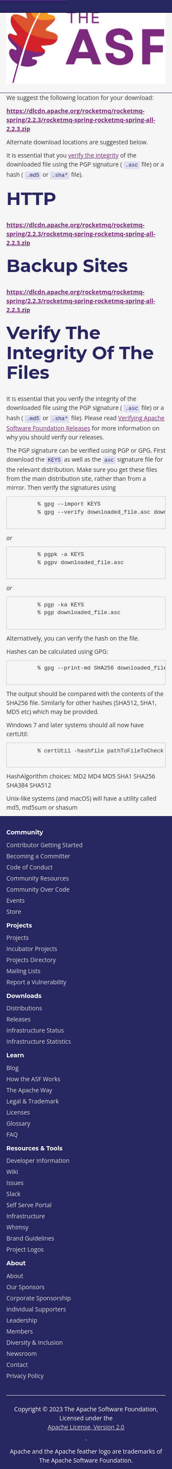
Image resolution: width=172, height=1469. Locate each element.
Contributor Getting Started (44, 845)
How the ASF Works (33, 1079)
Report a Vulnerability (36, 982)
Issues (14, 1183)
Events (15, 900)
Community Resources (37, 878)
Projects (17, 937)
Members (19, 1331)
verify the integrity (93, 155)
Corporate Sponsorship (38, 1298)
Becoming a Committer (38, 856)
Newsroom (21, 1353)
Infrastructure (25, 1216)
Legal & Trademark (32, 1101)
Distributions (24, 1008)
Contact (17, 1365)
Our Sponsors (25, 1287)
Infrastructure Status (35, 1030)
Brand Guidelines (30, 1238)
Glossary (18, 1123)
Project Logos (25, 1249)
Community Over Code (37, 889)
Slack (13, 1194)
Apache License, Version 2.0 (86, 1427)
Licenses (18, 1112)
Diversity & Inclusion (34, 1342)
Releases (18, 1019)
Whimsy (17, 1227)
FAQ (12, 1134)
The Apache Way (29, 1090)
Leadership (21, 1320)
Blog (12, 1068)
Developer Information (37, 1160)
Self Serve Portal (29, 1205)
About (14, 1276)
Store (13, 911)
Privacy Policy (24, 1376)
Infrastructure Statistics (38, 1041)
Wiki (12, 1172)
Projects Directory (31, 960)
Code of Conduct (29, 867)
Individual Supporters (36, 1309)
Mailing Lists (23, 971)
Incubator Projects (31, 949)
